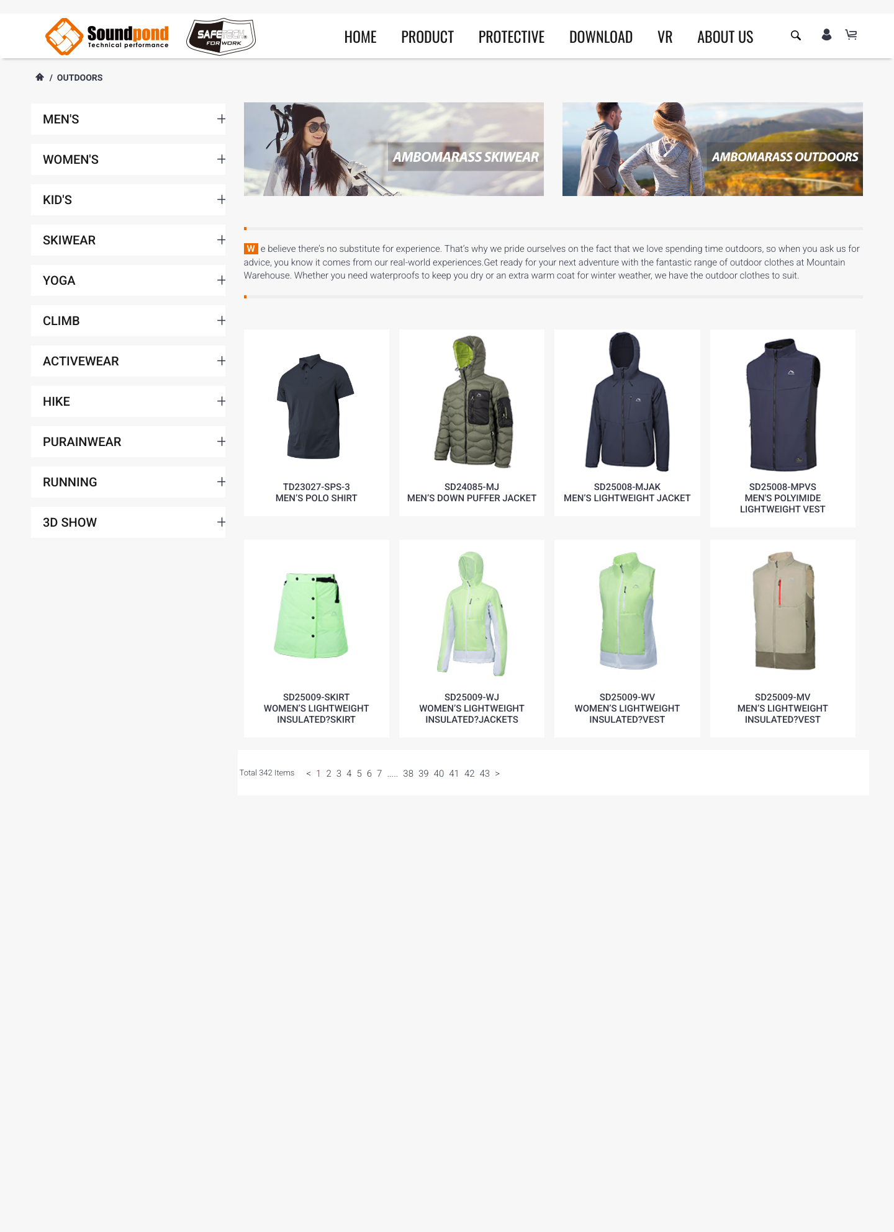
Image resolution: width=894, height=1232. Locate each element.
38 (408, 773)
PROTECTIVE (512, 36)
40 (439, 773)
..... (392, 773)
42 (469, 773)
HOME (361, 36)
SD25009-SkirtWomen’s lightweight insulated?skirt (316, 708)
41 (454, 773)
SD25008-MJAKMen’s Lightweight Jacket (627, 492)
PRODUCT (427, 36)
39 (423, 773)
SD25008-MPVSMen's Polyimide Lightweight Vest (783, 498)
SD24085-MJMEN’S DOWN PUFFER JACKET (472, 492)
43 (485, 773)
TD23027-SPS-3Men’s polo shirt (317, 492)
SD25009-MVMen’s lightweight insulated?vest (783, 708)
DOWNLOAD (601, 36)
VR (665, 36)
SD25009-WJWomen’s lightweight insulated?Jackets (472, 708)
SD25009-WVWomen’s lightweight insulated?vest (627, 708)
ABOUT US (725, 36)
